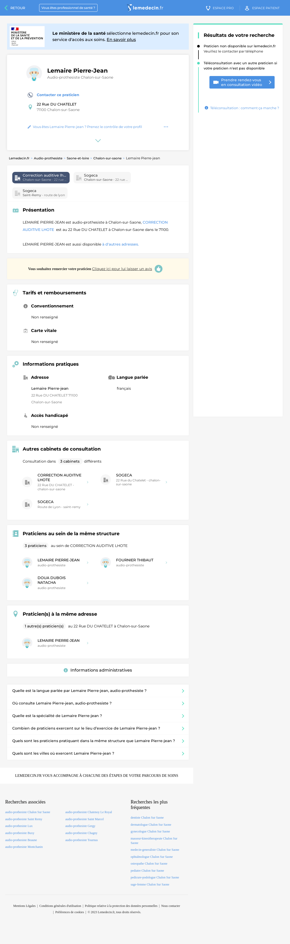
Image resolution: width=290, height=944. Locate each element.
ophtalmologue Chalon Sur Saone (152, 857)
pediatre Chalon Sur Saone (147, 870)
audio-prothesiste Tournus (81, 840)
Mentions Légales (24, 906)
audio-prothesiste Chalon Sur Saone (27, 812)
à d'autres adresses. (120, 244)
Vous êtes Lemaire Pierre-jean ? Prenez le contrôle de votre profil (85, 127)
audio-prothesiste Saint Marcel (84, 819)
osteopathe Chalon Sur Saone (149, 863)
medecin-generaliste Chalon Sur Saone (155, 850)
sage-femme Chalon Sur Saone (150, 884)
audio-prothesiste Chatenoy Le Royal (88, 812)
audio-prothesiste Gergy (80, 826)
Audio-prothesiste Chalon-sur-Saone (80, 77)
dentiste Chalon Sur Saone (147, 817)
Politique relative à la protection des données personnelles (121, 906)
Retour (17, 8)
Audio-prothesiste (48, 158)
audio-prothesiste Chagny (81, 833)
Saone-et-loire (78, 158)
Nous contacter (170, 906)
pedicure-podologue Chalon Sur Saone (155, 877)
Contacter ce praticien (53, 95)
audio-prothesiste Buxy (19, 833)
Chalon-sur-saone (107, 158)
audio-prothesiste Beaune (21, 840)
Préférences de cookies (69, 912)
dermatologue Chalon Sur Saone (151, 824)
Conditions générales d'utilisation (60, 906)
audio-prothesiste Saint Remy (23, 819)
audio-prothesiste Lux (19, 826)
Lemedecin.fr (19, 158)
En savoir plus (121, 39)
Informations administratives (98, 670)
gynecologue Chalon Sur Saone (150, 831)
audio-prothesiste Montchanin (24, 847)
